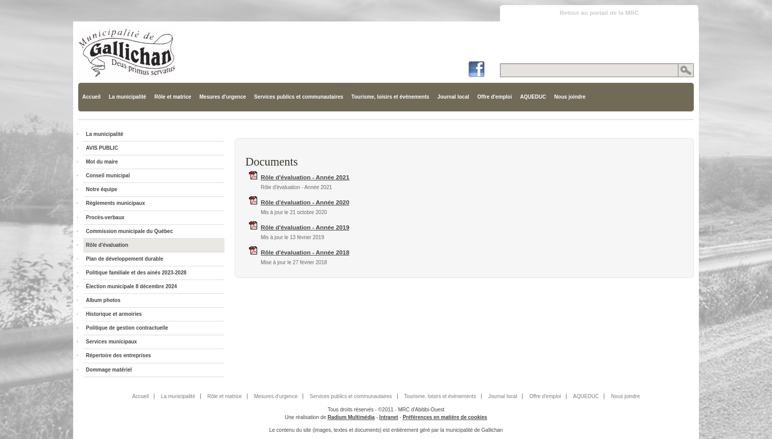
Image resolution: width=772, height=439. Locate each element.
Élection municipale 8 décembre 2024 (131, 286)
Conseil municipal (108, 175)
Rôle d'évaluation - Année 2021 (305, 177)
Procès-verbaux (105, 217)
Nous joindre (569, 97)
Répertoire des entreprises (118, 355)
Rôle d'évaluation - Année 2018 (305, 252)
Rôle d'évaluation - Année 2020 (305, 202)
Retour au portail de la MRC (599, 12)
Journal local (453, 97)
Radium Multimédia (351, 417)
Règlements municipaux (115, 203)
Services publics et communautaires (298, 97)
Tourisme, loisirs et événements (390, 97)
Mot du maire (102, 162)
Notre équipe (101, 189)
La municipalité (127, 97)
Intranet (388, 417)
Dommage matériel (109, 370)
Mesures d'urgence (222, 97)
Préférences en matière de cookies (445, 417)
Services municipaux (111, 341)
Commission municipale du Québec (129, 231)
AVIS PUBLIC (102, 148)
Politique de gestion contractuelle (127, 328)
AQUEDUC (533, 97)
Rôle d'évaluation (107, 245)
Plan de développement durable (124, 259)
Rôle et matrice (172, 97)
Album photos (103, 300)
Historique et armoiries (114, 314)
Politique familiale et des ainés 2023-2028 (136, 272)
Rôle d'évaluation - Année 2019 (305, 227)
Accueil (91, 97)
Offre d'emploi (495, 97)
